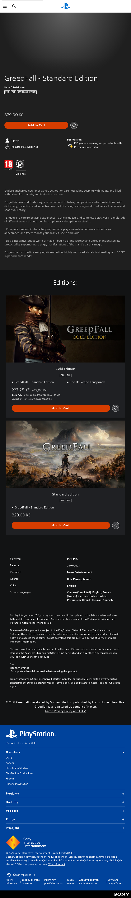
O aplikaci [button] (65, 752)
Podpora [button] (65, 811)
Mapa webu (70, 881)
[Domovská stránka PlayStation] (65, 6)
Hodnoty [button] (65, 802)
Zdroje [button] (65, 819)
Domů (9, 743)
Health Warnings (19, 668)
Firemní (10, 778)
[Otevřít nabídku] (4, 6)
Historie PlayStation (17, 784)
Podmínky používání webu (53, 881)
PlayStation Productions (19, 773)
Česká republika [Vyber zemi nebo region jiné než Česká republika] (21, 875)
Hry (19, 743)
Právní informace (12, 881)
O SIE (9, 757)
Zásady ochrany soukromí (31, 881)
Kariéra (10, 763)
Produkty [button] (65, 794)
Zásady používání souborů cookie (89, 881)
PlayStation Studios (17, 768)
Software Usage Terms (115, 881)
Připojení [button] (65, 828)
